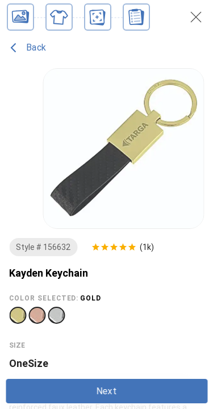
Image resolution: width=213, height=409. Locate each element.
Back (28, 47)
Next (106, 391)
